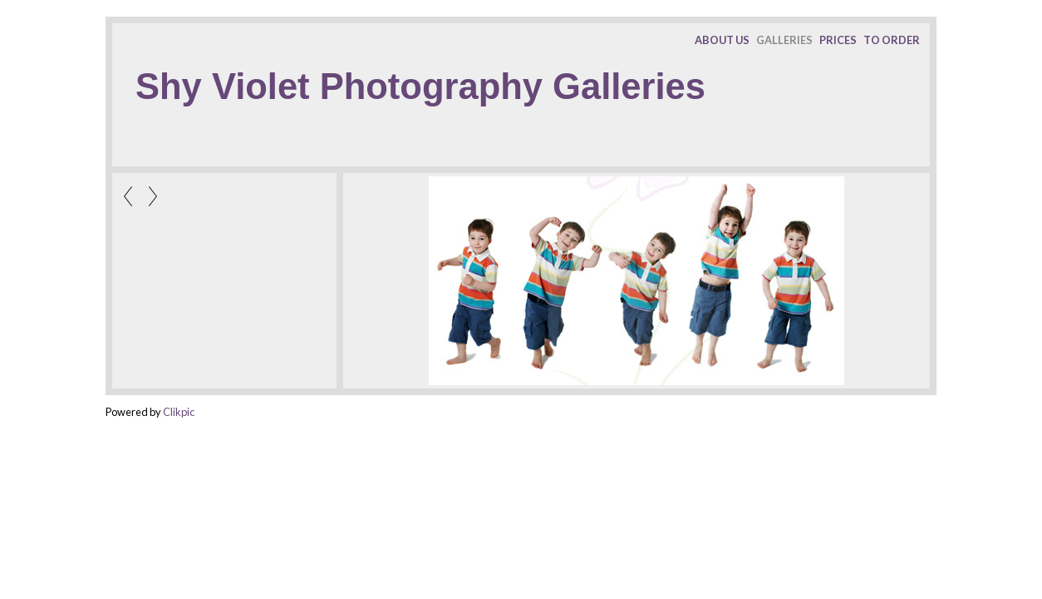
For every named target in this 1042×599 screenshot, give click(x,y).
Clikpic (178, 411)
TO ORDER (891, 40)
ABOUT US (722, 40)
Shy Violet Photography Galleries (420, 86)
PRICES (838, 40)
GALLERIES (784, 40)
